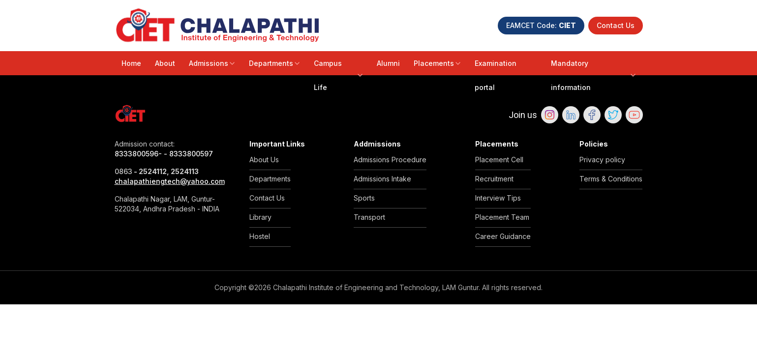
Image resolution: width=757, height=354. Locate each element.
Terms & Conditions (610, 179)
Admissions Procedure (390, 159)
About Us (264, 159)
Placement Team (502, 217)
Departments (274, 63)
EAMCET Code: (541, 25)
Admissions (212, 63)
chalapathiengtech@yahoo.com (170, 181)
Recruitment (494, 179)
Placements (437, 63)
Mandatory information (593, 75)
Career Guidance (503, 236)
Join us (523, 115)
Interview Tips (498, 198)
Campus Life (338, 75)
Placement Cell (499, 159)
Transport (369, 217)
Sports (364, 198)
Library (260, 217)
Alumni (388, 63)
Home (131, 63)
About (165, 63)
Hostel (259, 236)
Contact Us (616, 25)
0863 (123, 171)
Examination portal (495, 75)
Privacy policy (602, 159)
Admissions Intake (382, 179)
